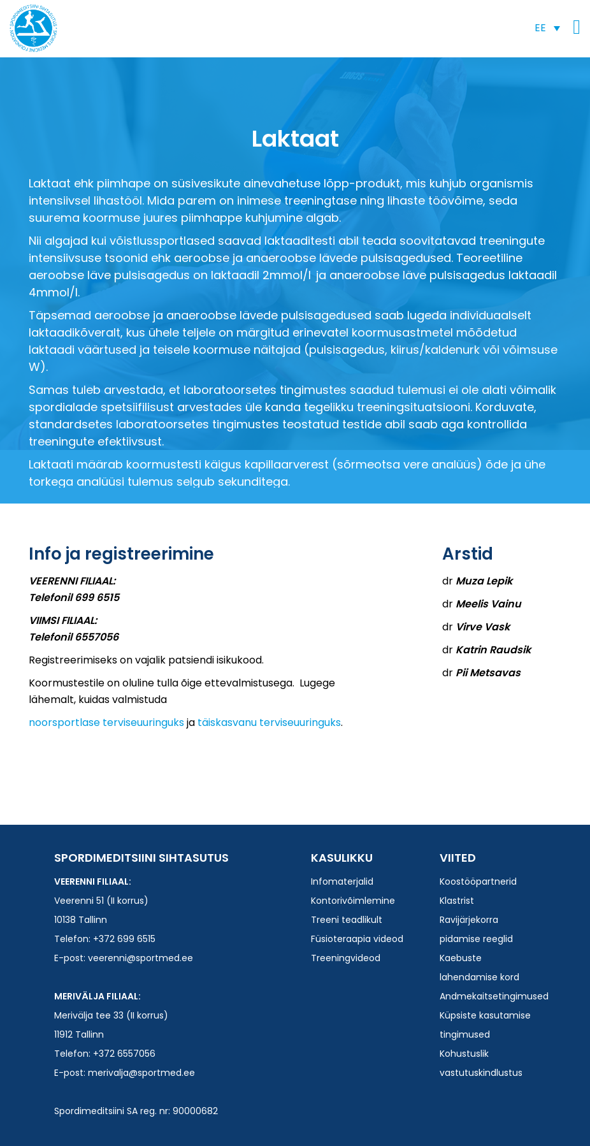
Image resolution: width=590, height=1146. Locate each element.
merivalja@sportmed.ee (141, 1072)
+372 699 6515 (124, 938)
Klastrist (457, 900)
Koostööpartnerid (478, 881)
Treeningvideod (345, 958)
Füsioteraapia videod (357, 938)
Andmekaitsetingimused (494, 996)
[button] (547, 27)
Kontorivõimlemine (353, 900)
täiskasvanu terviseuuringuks (269, 722)
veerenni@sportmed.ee (140, 958)
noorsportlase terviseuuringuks (106, 722)
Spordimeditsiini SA (33, 28)
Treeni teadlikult (346, 919)
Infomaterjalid (342, 881)
